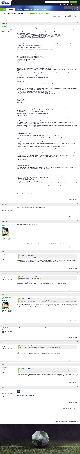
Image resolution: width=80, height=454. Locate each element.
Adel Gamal (27, 193)
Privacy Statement (63, 421)
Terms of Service (72, 421)
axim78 (21, 193)
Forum (3, 9)
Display (75, 20)
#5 (77, 272)
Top (77, 421)
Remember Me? (65, 4)
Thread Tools (69, 20)
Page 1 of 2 (66, 16)
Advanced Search (74, 9)
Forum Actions (28, 9)
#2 (77, 203)
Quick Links (36, 9)
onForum (35, 243)
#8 (77, 341)
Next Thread (43, 415)
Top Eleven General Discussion (15, 13)
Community (20, 9)
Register (75, 4)
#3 (77, 220)
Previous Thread (37, 415)
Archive (56, 421)
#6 (77, 294)
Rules (45, 9)
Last (76, 16)
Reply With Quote (73, 199)
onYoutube (47, 243)
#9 (77, 364)
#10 (77, 386)
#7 (77, 324)
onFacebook (65, 243)
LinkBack (63, 20)
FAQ (42, 9)
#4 (77, 250)
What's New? (11, 9)
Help (71, 4)
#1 (77, 22)
